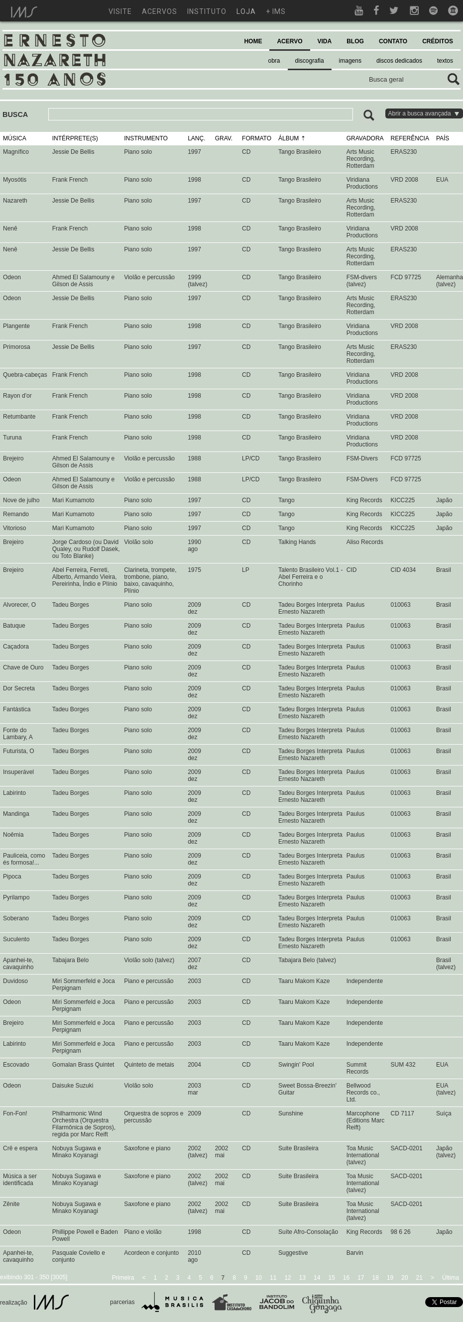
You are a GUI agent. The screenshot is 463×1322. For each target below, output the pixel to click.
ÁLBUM (288, 138)
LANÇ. (196, 138)
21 (419, 1277)
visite (120, 11)
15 (331, 1277)
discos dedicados (399, 60)
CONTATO (393, 41)
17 (360, 1277)
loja (246, 11)
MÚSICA (14, 138)
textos (445, 60)
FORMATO (256, 138)
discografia (309, 60)
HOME (253, 41)
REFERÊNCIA (410, 138)
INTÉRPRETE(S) (75, 138)
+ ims (276, 11)
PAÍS (442, 138)
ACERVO (289, 41)
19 (390, 1277)
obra (274, 60)
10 (258, 1277)
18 (375, 1277)
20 (404, 1277)
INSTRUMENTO (146, 138)
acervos (159, 11)
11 (273, 1277)
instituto (207, 11)
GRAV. (223, 138)
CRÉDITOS (437, 41)
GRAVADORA (365, 138)
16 (346, 1277)
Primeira (123, 1277)
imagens (350, 60)
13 (302, 1277)
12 (287, 1277)
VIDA (325, 41)
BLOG (355, 41)
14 (317, 1277)
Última (450, 1277)
